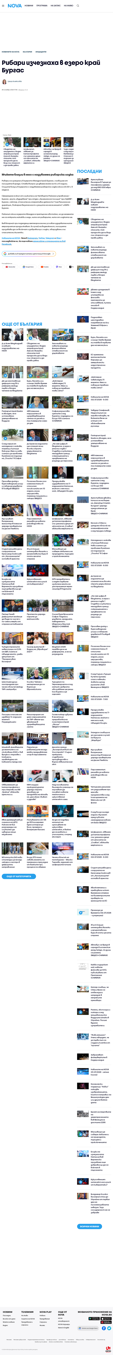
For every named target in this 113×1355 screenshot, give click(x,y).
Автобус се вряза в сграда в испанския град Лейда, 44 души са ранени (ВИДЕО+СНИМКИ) (101, 950)
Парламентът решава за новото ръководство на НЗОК (36, 522)
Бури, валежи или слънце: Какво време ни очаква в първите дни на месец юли (37, 384)
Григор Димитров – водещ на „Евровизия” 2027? (37, 649)
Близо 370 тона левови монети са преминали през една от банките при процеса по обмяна (37, 862)
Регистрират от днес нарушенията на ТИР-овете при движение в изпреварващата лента (36, 720)
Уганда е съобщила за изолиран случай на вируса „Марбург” (100, 736)
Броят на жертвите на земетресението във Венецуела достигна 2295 (101, 1117)
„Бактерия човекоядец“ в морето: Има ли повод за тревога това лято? (61, 386)
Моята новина (9, 1322)
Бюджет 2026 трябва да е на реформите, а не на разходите (62, 650)
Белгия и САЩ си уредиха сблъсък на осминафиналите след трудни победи (101, 527)
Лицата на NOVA (28, 1319)
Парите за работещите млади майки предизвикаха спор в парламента (37, 750)
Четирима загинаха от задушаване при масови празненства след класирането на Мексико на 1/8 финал (100, 795)
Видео (5, 1325)
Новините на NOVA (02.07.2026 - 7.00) (100, 697)
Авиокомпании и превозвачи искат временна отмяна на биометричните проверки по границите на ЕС (100, 894)
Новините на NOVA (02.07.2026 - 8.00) (100, 564)
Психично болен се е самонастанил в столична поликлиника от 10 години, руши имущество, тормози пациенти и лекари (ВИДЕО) (37, 489)
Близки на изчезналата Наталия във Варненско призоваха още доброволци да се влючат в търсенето (12, 586)
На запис (56, 5)
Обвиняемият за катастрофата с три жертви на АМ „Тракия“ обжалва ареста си (11, 789)
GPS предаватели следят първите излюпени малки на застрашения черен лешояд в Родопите (62, 584)
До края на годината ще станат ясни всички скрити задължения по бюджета (37, 448)
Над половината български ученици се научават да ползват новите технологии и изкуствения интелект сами (62, 792)
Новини (29, 5)
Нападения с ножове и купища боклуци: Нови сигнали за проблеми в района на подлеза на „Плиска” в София (101, 546)
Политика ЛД (101, 1339)
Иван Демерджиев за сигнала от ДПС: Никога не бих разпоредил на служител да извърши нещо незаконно (12, 827)
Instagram (33, 238)
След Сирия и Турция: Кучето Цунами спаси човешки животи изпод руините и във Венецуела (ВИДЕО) (101, 680)
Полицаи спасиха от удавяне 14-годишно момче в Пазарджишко (12, 718)
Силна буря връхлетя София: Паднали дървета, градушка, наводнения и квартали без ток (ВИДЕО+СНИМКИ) (62, 620)
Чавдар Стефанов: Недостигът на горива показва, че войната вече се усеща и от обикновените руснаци (100, 418)
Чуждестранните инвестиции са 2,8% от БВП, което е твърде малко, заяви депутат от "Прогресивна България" (12, 654)
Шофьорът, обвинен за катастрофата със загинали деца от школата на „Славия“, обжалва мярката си (62, 523)
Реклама (9, 1339)
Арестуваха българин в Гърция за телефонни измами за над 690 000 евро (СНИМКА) (101, 184)
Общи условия (80, 1339)
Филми (42, 1325)
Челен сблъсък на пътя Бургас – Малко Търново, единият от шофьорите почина (62, 861)
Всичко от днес (9, 1319)
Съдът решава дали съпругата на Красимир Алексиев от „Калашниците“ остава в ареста (12, 554)
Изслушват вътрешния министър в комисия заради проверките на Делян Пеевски (12, 523)
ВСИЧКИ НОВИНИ (89, 1226)
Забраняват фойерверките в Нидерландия (99, 1057)
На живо (68, 5)
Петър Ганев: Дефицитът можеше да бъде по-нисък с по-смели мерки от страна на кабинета (12, 619)
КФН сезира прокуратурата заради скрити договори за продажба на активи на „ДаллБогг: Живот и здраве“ (37, 792)
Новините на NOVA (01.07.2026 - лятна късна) (100, 1072)
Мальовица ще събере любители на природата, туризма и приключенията (63, 552)
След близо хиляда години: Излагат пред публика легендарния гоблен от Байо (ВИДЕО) (101, 817)
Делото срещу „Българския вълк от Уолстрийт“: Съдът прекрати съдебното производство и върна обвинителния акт (62, 755)
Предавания (45, 1319)
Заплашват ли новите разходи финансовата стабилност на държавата (60, 348)
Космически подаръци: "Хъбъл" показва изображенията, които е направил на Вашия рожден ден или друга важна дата (101, 1093)
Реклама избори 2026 (19, 1339)
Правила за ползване (41, 1342)
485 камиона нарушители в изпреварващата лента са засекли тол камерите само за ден (37, 417)
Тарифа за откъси (51, 1339)
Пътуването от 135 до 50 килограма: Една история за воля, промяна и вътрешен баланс (36, 825)
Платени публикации (71, 1342)
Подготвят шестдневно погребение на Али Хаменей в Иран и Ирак (100, 322)
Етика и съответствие (56, 1342)
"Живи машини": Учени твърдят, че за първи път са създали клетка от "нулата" (100, 1040)
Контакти (71, 1339)
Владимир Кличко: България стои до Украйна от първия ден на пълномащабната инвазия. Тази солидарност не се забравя (100, 1203)
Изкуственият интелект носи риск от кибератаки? (37, 581)
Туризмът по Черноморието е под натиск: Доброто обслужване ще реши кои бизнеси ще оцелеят (62, 688)
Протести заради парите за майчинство (36, 616)
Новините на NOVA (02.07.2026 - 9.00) (100, 398)
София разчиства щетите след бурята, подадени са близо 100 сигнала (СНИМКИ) (62, 416)
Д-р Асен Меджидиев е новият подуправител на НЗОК (12, 347)
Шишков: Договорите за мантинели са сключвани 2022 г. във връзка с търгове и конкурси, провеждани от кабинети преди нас (12, 754)
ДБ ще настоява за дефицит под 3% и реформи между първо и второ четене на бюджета (12, 386)
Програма (41, 5)
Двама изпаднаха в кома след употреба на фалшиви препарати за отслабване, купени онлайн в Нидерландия (101, 298)
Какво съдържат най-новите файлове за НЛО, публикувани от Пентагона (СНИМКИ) (99, 971)
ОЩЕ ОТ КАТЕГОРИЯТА (19, 876)
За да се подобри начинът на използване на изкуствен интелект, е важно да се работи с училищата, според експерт (62, 828)
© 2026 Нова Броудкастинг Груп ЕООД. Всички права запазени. (20, 1349)
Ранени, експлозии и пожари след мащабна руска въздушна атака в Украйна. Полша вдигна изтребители (100, 1018)
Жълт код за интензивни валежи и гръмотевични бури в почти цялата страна (37, 554)
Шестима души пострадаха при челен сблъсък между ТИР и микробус (12, 685)
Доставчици (62, 1339)
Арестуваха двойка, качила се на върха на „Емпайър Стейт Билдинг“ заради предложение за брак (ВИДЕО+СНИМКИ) (101, 506)
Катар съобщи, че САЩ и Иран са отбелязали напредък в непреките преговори (100, 993)
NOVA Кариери (64, 1324)
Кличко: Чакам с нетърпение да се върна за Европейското (36, 685)
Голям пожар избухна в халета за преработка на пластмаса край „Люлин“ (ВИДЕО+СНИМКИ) (62, 720)
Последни (7, 1315)
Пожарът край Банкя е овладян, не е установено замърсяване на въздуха (12, 416)
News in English (63, 1328)
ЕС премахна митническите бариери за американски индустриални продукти (98, 361)
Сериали (43, 1322)
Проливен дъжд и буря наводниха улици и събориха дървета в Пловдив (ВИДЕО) (12, 485)
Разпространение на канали (36, 1339)
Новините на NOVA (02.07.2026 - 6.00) (100, 855)
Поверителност (91, 1339)
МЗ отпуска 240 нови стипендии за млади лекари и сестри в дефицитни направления (12, 862)
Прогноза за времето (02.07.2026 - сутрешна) (101, 912)
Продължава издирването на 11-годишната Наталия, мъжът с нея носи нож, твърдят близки (62, 486)
